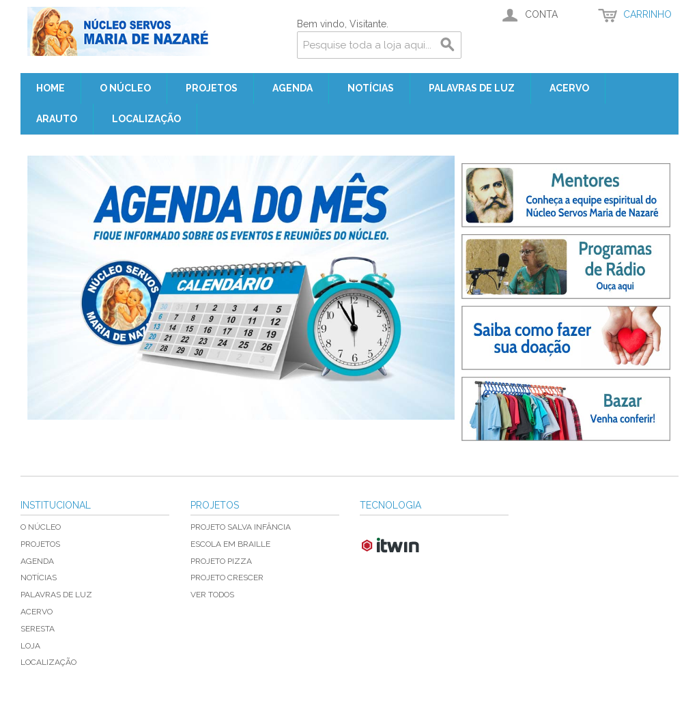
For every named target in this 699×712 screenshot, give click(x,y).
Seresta (37, 628)
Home (50, 88)
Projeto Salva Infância (240, 527)
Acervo (569, 88)
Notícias (370, 88)
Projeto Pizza (221, 561)
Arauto (56, 118)
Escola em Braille (230, 544)
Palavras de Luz (472, 88)
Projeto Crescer (226, 577)
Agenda (292, 88)
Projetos (212, 88)
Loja (30, 646)
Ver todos (212, 594)
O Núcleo (125, 88)
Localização (146, 118)
